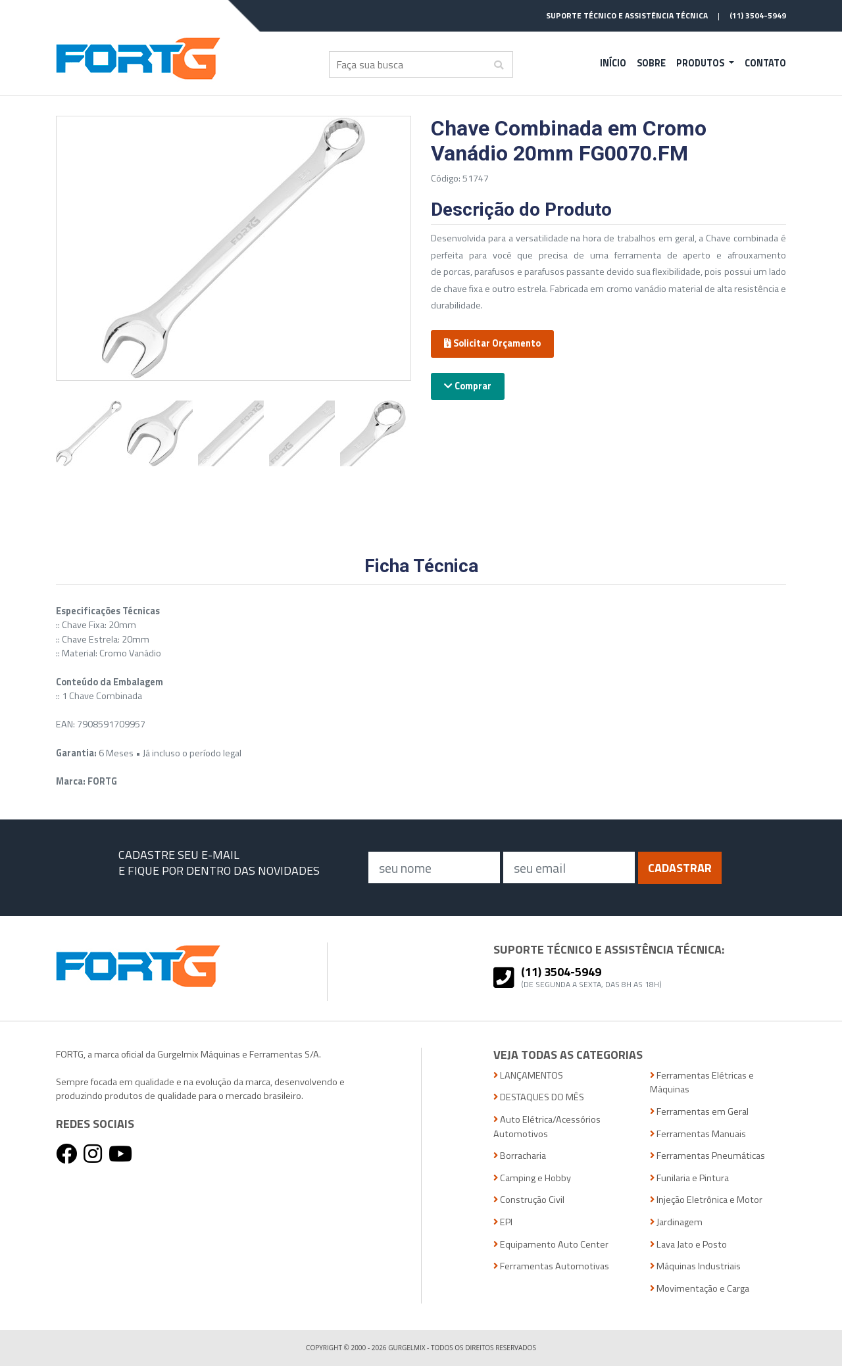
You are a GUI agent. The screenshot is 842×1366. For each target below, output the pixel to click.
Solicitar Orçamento (492, 343)
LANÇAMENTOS (528, 1076)
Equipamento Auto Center (550, 1245)
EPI (502, 1222)
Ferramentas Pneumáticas (707, 1156)
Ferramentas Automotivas (551, 1266)
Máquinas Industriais (695, 1266)
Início (613, 63)
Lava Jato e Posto (688, 1245)
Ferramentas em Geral (699, 1112)
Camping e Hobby (532, 1178)
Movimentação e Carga (699, 1289)
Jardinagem (676, 1222)
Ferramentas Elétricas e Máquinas (702, 1083)
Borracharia (519, 1156)
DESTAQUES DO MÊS (538, 1097)
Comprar (467, 386)
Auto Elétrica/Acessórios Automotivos (547, 1127)
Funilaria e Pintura (689, 1178)
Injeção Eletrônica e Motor (706, 1200)
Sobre (651, 63)
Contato (765, 63)
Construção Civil (528, 1200)
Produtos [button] (701, 63)
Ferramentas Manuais (698, 1134)
